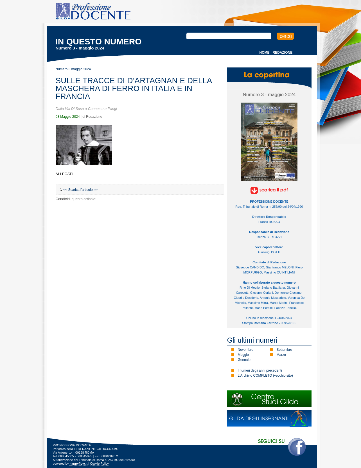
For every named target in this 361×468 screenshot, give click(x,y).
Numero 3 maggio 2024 (73, 69)
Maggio (243, 355)
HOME (265, 53)
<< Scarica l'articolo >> (80, 190)
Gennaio (244, 360)
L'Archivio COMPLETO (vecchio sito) (265, 375)
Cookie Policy (99, 463)
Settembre (284, 350)
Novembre (245, 350)
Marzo (281, 355)
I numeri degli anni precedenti (260, 370)
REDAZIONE (283, 53)
